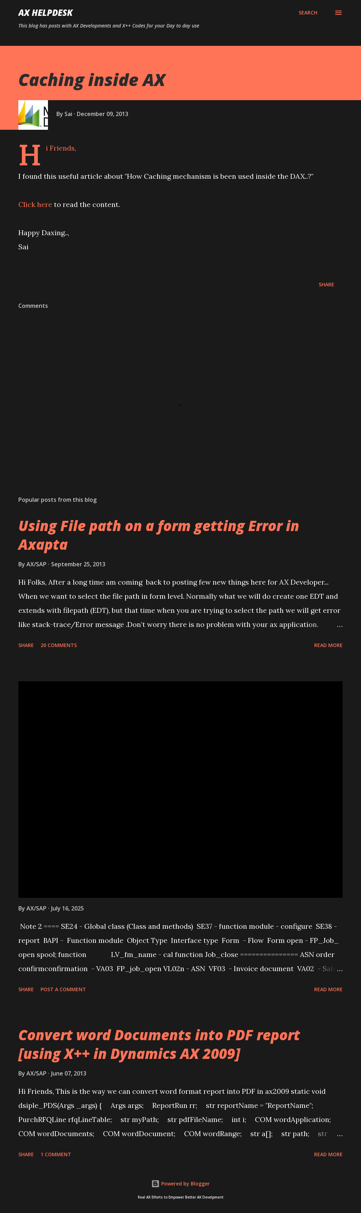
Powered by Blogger (180, 1183)
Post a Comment (63, 989)
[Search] (308, 12)
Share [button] (326, 284)
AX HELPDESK (45, 12)
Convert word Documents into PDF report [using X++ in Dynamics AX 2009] (159, 1044)
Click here (35, 204)
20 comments (59, 645)
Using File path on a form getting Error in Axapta (158, 535)
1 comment (56, 1154)
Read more (328, 645)
